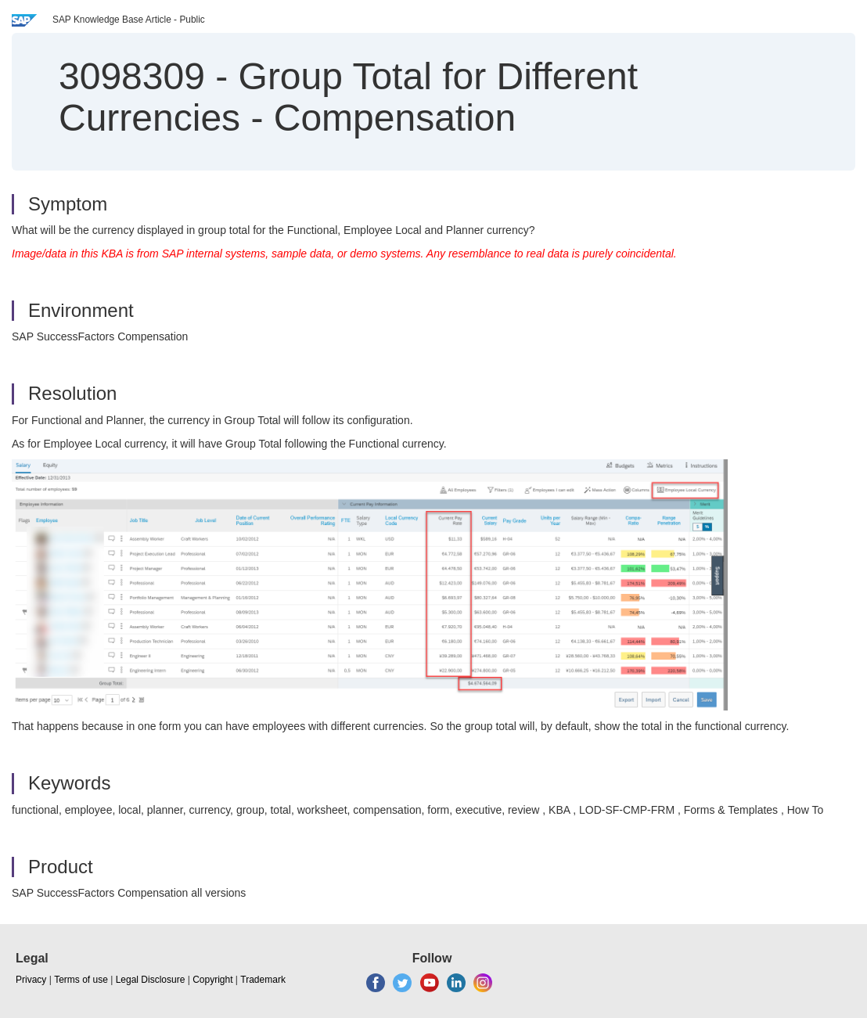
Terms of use (81, 979)
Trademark (263, 979)
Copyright (212, 979)
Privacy (31, 979)
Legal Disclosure (150, 979)
